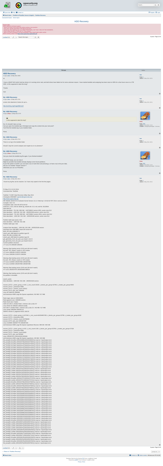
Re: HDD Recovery (10, 97)
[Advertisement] (81, 53)
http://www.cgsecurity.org (10, 199)
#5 (3, 153)
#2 (3, 99)
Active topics (16, 17)
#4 (3, 139)
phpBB (76, 460)
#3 (3, 113)
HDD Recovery (81, 21)
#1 (3, 75)
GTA (83, 458)
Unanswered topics (7, 17)
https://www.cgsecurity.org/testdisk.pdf (27, 33)
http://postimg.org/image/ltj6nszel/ (13, 106)
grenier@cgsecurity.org (25, 197)
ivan (141, 74)
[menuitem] (13, 12)
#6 (3, 178)
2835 (144, 123)
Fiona (141, 121)
